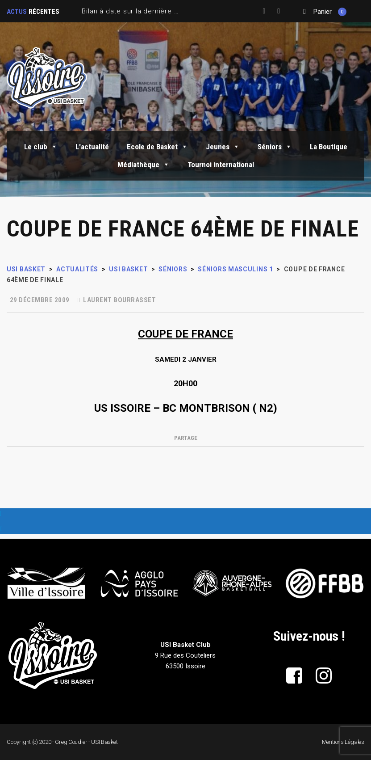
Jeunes (223, 147)
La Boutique (328, 146)
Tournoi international (221, 164)
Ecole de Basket (157, 147)
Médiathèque (143, 164)
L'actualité (92, 146)
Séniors (275, 147)
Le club (41, 147)
